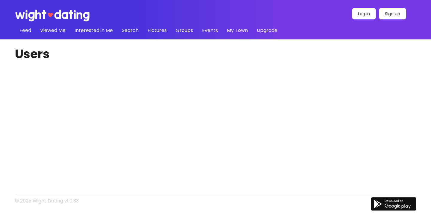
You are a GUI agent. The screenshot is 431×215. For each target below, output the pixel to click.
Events (210, 30)
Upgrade (267, 30)
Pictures (157, 30)
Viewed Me (53, 30)
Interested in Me (94, 30)
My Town (237, 30)
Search (130, 30)
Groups (184, 30)
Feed (25, 30)
